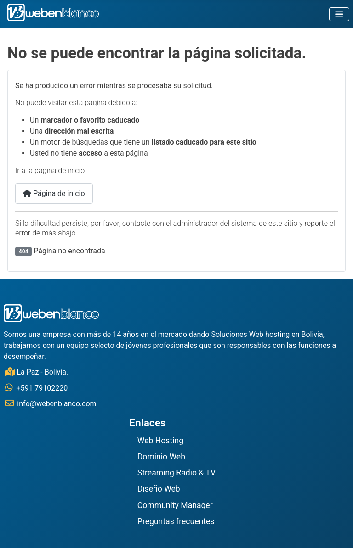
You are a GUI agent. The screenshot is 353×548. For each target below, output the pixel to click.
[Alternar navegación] (339, 14)
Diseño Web (158, 489)
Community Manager (175, 506)
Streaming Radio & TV (176, 473)
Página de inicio (54, 193)
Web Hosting (160, 441)
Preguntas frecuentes (176, 522)
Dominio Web (161, 457)
